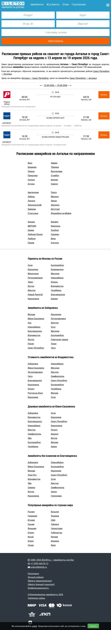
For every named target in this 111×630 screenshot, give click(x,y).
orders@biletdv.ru (39, 567)
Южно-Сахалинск (36, 318)
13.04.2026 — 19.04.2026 (55, 85)
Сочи (30, 265)
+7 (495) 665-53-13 (39, 563)
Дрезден (55, 205)
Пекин (31, 343)
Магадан (55, 273)
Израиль (55, 541)
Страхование (79, 4)
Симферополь (57, 376)
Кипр (53, 545)
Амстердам (33, 192)
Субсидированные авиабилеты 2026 (45, 594)
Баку (30, 163)
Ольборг (55, 230)
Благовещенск (58, 294)
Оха (29, 322)
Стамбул (55, 175)
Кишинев (32, 167)
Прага (54, 192)
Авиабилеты (37, 4)
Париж (31, 242)
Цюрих (31, 230)
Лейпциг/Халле (35, 234)
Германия (32, 515)
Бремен (54, 221)
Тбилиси (55, 167)
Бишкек (54, 434)
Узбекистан (56, 532)
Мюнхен (55, 196)
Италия (31, 520)
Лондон (31, 200)
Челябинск (56, 290)
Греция (31, 524)
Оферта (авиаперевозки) (40, 580)
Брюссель (55, 226)
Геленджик (56, 495)
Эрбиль (31, 196)
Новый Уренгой (35, 294)
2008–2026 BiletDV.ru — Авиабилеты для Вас (52, 559)
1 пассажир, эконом (55, 32)
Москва (31, 314)
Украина (55, 515)
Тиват (30, 282)
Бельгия (55, 511)
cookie (34, 626)
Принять (93, 626)
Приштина (33, 175)
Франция (32, 528)
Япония (54, 536)
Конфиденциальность (38, 588)
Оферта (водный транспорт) (41, 584)
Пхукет (31, 388)
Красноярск (33, 298)
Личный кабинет (36, 577)
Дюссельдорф (34, 205)
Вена (53, 238)
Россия (31, 511)
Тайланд (55, 524)
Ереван (54, 298)
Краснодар (33, 269)
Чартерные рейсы (36, 598)
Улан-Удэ (32, 475)
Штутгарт (55, 209)
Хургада (55, 242)
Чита (53, 347)
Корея (31, 541)
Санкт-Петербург (36, 347)
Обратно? (83, 23)
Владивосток (57, 286)
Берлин (54, 179)
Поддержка (33, 573)
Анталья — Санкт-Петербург (35, 78)
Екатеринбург (57, 265)
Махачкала (33, 273)
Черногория (56, 528)
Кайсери (32, 209)
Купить (104, 94)
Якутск (31, 286)
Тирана (31, 171)
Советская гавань (59, 339)
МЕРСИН (32, 226)
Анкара (31, 221)
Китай (31, 536)
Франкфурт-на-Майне (61, 213)
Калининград (57, 269)
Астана (31, 183)
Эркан (54, 200)
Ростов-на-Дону (35, 393)
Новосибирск (57, 277)
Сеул (53, 327)
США (53, 520)
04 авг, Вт (28, 23)
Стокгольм (33, 213)
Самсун (54, 183)
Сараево (55, 234)
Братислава (56, 171)
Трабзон (32, 238)
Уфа (30, 438)
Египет (31, 532)
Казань (54, 282)
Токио (54, 343)
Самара (31, 487)
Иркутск (32, 290)
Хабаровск (33, 363)
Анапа (54, 446)
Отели (65, 4)
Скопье (31, 179)
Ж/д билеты (53, 4)
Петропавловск (35, 277)
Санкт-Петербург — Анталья (83, 78)
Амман (54, 163)
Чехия (31, 545)
